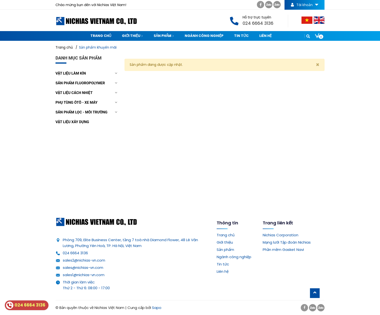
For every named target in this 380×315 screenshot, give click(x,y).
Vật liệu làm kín (70, 73)
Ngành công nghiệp (204, 35)
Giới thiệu (132, 35)
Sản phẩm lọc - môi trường (81, 112)
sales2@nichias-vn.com (84, 260)
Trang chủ (100, 35)
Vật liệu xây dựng (72, 122)
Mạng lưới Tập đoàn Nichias (287, 242)
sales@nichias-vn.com (83, 267)
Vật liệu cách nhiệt (74, 93)
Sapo (156, 307)
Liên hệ (265, 35)
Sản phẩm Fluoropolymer (80, 83)
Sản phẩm (164, 35)
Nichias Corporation (280, 235)
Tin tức (241, 35)
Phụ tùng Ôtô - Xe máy (76, 102)
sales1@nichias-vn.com (83, 274)
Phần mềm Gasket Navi (283, 249)
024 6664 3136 (75, 252)
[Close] (317, 65)
